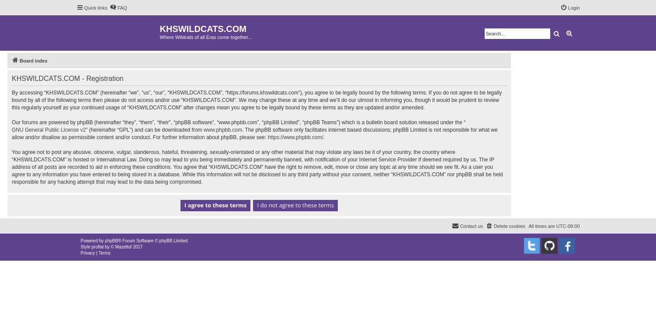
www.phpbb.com (223, 130)
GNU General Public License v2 (49, 130)
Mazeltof (123, 247)
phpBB (111, 240)
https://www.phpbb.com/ (295, 137)
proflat (98, 247)
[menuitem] (118, 8)
